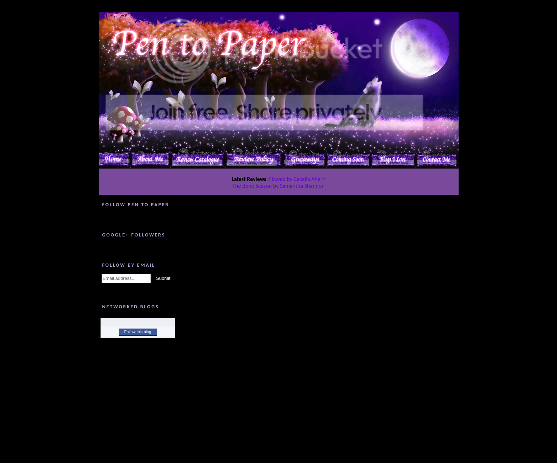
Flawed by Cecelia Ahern (297, 179)
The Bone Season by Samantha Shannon (278, 185)
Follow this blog (137, 332)
